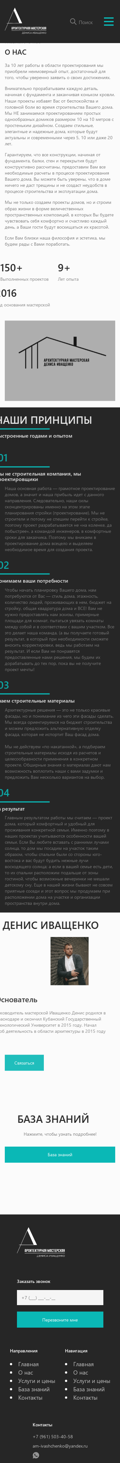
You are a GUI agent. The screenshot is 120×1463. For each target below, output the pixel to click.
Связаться (24, 1070)
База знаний (60, 1154)
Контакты (30, 1397)
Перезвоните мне (60, 1320)
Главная (28, 1364)
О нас (25, 1372)
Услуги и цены (36, 1381)
